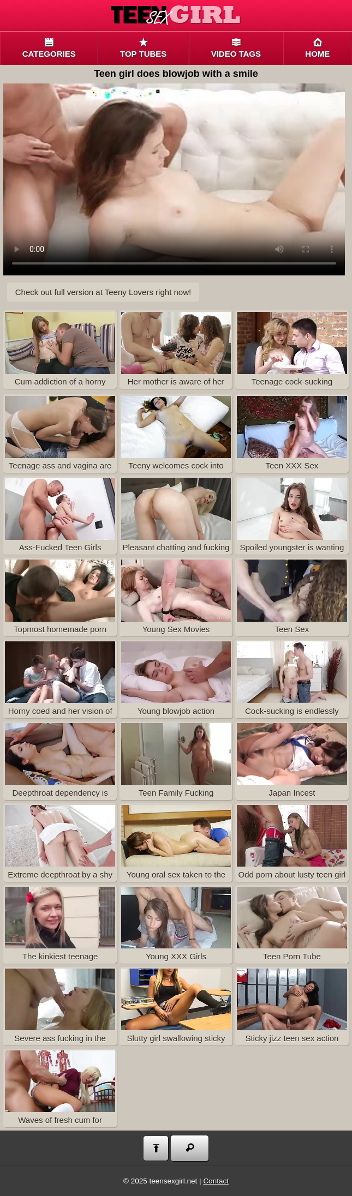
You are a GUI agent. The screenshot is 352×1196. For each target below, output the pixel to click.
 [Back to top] (156, 1148)
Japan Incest (292, 760)
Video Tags (236, 48)
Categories (49, 48)
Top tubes (143, 48)
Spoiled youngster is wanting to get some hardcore (292, 516)
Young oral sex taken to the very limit (176, 843)
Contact (216, 1181)
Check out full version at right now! (103, 292)
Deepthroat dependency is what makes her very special (60, 761)
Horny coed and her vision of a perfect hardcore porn (60, 679)
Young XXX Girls (176, 923)
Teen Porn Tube (292, 923)
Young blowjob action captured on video (176, 679)
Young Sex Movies (176, 596)
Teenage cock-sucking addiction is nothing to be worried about (292, 350)
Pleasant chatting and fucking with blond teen (176, 516)
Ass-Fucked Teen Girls (60, 514)
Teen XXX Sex (292, 433)
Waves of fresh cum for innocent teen (60, 1088)
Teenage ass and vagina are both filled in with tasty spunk (60, 434)
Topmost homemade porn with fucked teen (60, 598)
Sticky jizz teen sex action (292, 1005)
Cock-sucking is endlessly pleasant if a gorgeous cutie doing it (292, 679)
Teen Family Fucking (176, 760)
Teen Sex (292, 596)
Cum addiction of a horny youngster (60, 350)
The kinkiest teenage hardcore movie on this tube (60, 925)
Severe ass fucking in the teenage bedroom (60, 1007)
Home (317, 48)
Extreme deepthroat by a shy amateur (60, 843)
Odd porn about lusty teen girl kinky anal (292, 843)
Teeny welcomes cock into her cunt (176, 434)
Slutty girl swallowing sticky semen (176, 1007)
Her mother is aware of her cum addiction (176, 350)
